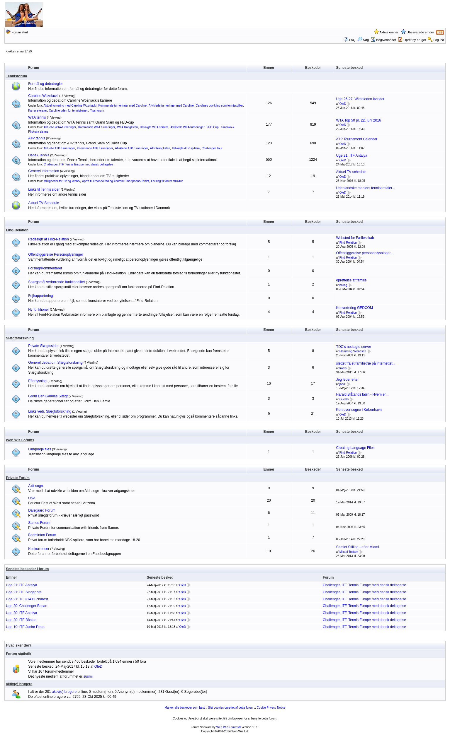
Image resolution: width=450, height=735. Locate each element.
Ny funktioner (38, 309)
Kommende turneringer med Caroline (123, 105)
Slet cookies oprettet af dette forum (230, 707)
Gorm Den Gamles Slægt (48, 396)
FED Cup (212, 127)
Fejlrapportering (40, 296)
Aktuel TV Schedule (43, 203)
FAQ (352, 40)
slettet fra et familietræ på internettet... (365, 363)
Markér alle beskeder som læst (185, 707)
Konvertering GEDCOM (354, 308)
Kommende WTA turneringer (96, 127)
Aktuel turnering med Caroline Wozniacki (69, 105)
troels (343, 368)
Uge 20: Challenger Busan (26, 606)
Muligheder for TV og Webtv (62, 181)
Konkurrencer (38, 549)
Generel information (43, 171)
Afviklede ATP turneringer (131, 148)
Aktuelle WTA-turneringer (59, 127)
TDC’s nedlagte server (353, 347)
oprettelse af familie (351, 280)
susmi (87, 676)
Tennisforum (16, 76)
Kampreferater (37, 110)
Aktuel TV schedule (351, 172)
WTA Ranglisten (127, 127)
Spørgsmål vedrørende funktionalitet (56, 282)
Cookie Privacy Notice (271, 707)
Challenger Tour (212, 148)
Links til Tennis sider (44, 189)
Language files (39, 449)
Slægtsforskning (20, 338)
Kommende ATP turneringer (95, 148)
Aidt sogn (35, 486)
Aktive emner (389, 32)
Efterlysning (37, 381)
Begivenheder (383, 40)
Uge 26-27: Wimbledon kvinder (360, 99)
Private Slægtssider (43, 346)
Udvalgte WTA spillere (154, 127)
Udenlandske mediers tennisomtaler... (365, 188)
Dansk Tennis (38, 155)
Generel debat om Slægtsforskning (55, 362)
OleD (342, 103)
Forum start (19, 32)
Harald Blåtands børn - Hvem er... (362, 394)
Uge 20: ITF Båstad (21, 620)
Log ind (439, 40)
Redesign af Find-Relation (48, 239)
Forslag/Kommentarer (45, 268)
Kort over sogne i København (359, 410)
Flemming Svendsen (352, 351)
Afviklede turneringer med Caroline (171, 105)
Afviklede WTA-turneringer (187, 127)
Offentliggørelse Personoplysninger (55, 254)
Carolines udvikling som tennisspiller (219, 105)
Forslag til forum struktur (167, 181)
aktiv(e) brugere (19, 684)
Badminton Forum (42, 535)
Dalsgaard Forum (41, 510)
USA (31, 498)
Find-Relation (17, 230)
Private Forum (18, 478)
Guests (344, 399)
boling (343, 285)
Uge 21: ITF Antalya (351, 155)
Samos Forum (39, 523)
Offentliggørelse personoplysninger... (364, 253)
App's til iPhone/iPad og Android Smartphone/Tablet (115, 181)
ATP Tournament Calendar (357, 139)
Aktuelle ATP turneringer (59, 148)
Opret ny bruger (414, 40)
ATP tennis (36, 138)
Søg (363, 40)
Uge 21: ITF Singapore (23, 592)
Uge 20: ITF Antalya (21, 613)
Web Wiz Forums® (228, 727)
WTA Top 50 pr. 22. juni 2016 (358, 120)
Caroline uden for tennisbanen (68, 110)
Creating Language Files (355, 448)
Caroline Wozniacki (43, 96)
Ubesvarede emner (420, 32)
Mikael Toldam (348, 551)
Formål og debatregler (45, 84)
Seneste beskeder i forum (27, 569)
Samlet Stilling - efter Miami (357, 547)
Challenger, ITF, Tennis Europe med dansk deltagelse (78, 164)
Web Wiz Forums (20, 440)
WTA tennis (37, 117)
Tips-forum (97, 110)
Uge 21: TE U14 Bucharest (27, 599)
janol (342, 384)
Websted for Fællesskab (355, 238)
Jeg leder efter (347, 379)
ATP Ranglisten (160, 148)
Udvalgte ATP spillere (186, 148)
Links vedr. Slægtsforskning (49, 411)
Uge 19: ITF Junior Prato (25, 627)
